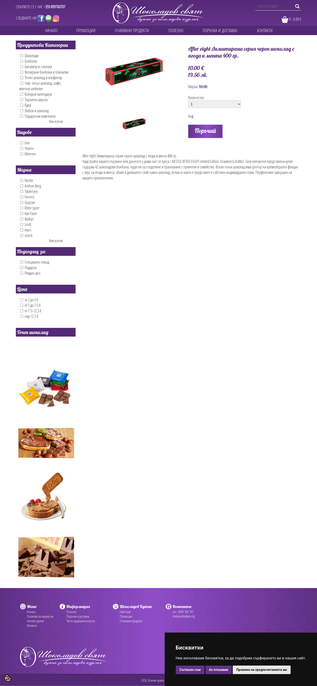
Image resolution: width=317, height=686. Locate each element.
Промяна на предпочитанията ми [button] (261, 670)
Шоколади (29, 55)
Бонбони (28, 61)
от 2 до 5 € (29, 299)
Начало (31, 611)
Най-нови (125, 611)
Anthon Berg (30, 186)
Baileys (27, 219)
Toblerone (29, 191)
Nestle (26, 180)
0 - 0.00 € (295, 19)
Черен (27, 148)
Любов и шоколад (34, 110)
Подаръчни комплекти (38, 116)
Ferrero (27, 197)
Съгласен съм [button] (190, 670)
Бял (25, 142)
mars (25, 230)
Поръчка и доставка (77, 616)
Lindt (25, 224)
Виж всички (56, 121)
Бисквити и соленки (36, 66)
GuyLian (27, 202)
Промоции (126, 616)
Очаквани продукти (131, 621)
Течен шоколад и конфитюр (41, 77)
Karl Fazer (28, 213)
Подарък (28, 267)
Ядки (25, 105)
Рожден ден (30, 273)
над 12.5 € (29, 316)
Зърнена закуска (34, 99)
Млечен (28, 153)
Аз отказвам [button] (218, 670)
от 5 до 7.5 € (30, 305)
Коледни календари (36, 94)
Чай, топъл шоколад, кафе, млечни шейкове (40, 85)
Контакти (32, 625)
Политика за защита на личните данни (40, 618)
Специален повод (34, 262)
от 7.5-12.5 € (30, 310)
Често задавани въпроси (80, 621)
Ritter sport (29, 208)
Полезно (71, 611)
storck (26, 235)
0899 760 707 (185, 611)
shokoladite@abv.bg (184, 616)
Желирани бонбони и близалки (44, 72)
